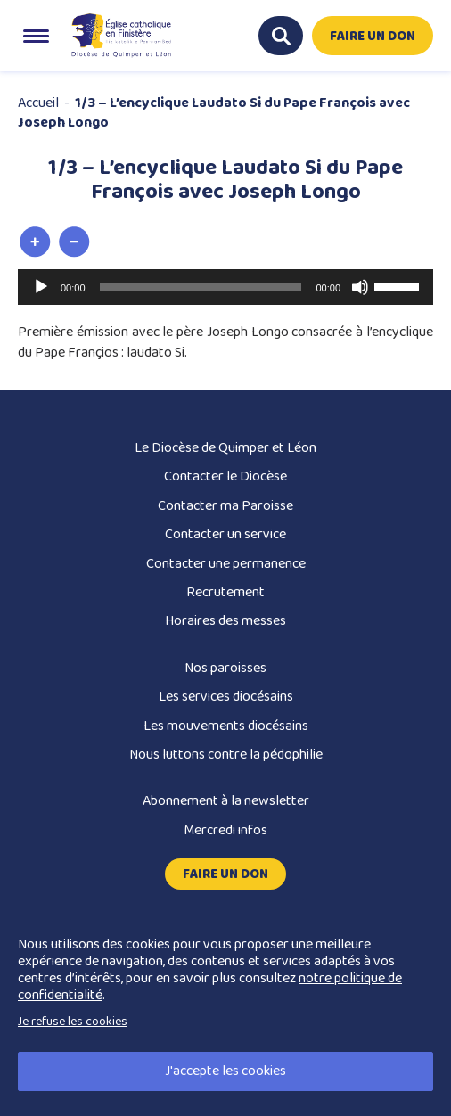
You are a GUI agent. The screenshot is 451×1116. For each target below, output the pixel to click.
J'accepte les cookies (225, 1071)
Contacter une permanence (226, 564)
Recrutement (225, 592)
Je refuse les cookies (72, 1021)
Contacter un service (225, 534)
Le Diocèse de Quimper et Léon (225, 448)
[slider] (201, 287)
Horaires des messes (225, 621)
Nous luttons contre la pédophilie (226, 754)
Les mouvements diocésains (226, 726)
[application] (225, 287)
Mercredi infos (225, 830)
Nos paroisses (225, 668)
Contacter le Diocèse (225, 476)
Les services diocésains (226, 696)
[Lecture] (41, 287)
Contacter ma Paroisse (225, 506)
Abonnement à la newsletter (226, 801)
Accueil (38, 103)
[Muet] (360, 287)
